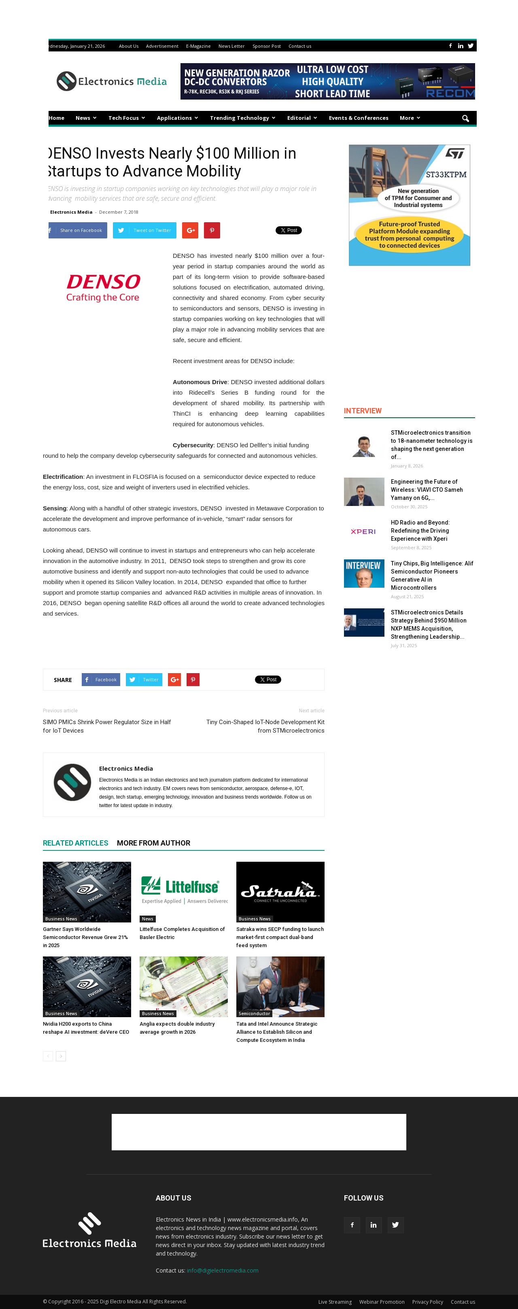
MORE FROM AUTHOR (153, 843)
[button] (465, 119)
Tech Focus (126, 117)
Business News (61, 919)
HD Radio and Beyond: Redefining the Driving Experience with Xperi (420, 530)
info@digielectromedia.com (223, 1270)
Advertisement (162, 46)
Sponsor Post (267, 46)
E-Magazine (198, 46)
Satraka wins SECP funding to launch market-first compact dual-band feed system (280, 937)
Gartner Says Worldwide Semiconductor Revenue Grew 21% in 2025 (85, 937)
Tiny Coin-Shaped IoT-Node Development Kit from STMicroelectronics (265, 726)
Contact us (300, 46)
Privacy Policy (427, 1301)
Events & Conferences (358, 117)
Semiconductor (254, 1013)
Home (56, 117)
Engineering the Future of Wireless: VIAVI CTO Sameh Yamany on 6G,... (427, 489)
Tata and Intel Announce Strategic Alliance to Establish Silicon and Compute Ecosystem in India (277, 1032)
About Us (128, 46)
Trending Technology (243, 117)
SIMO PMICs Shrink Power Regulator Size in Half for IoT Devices (107, 726)
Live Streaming (335, 1301)
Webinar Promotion (382, 1301)
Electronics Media (71, 212)
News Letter (232, 46)
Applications (177, 117)
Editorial (302, 117)
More (410, 117)
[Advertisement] (183, 641)
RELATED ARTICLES (75, 843)
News (86, 117)
